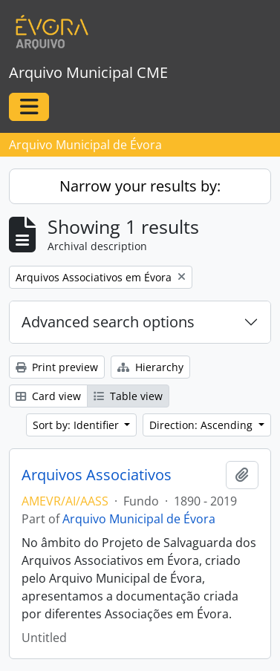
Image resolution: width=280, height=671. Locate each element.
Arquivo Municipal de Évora (138, 519)
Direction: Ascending (202, 425)
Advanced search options (108, 322)
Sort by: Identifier (77, 425)
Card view (48, 396)
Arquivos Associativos (97, 475)
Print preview (57, 367)
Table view (128, 396)
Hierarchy (150, 367)
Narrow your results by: (140, 186)
